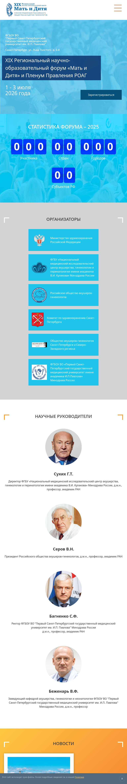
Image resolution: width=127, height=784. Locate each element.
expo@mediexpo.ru (77, 754)
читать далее (51, 654)
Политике (79, 777)
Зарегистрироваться (100, 92)
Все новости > (114, 665)
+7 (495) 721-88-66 (76, 750)
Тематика (11, 710)
